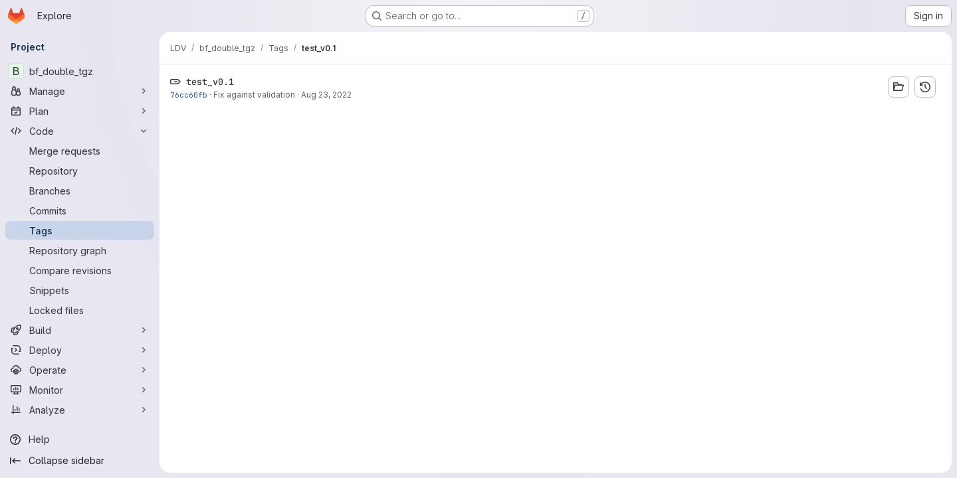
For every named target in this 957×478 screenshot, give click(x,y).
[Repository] (79, 170)
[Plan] (79, 111)
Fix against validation (254, 95)
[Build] (79, 330)
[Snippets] (79, 290)
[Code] (79, 130)
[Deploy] (79, 350)
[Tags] (79, 230)
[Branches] (79, 190)
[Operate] (79, 369)
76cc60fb (188, 95)
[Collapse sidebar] (79, 460)
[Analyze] (79, 409)
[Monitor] (79, 389)
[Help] (79, 439)
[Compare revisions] (79, 270)
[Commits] (79, 210)
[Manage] (79, 91)
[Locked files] (79, 310)
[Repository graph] (79, 250)
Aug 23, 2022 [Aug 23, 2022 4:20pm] (326, 95)
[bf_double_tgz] (79, 71)
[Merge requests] (79, 150)
